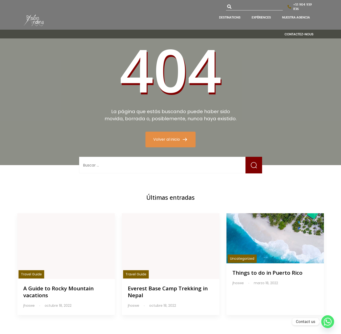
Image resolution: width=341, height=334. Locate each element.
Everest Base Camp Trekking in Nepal (168, 292)
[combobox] (254, 6)
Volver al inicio (167, 139)
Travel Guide (31, 274)
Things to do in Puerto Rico (267, 272)
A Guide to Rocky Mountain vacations (58, 292)
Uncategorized (242, 258)
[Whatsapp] (327, 321)
